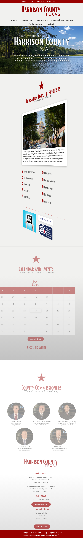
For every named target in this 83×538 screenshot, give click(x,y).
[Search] (60, 1)
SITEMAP (31, 1)
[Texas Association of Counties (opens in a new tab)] (38, 535)
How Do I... (51, 24)
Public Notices (35, 24)
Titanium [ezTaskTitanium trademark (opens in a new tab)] (54, 535)
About (14, 20)
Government (27, 20)
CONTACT (40, 1)
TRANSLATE (51, 1)
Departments (42, 20)
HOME (24, 1)
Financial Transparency (62, 20)
